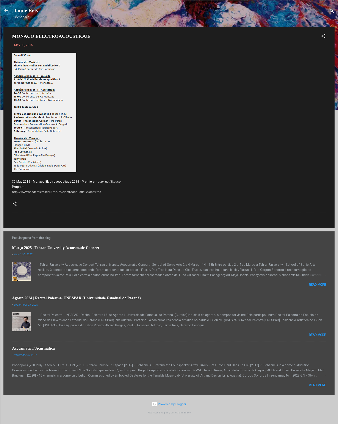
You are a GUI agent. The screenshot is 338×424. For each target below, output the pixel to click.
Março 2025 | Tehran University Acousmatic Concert (55, 248)
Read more (317, 285)
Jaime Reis (26, 10)
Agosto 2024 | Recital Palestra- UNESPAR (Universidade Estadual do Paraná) (76, 298)
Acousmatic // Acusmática (33, 348)
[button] (323, 36)
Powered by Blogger (169, 404)
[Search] (332, 11)
